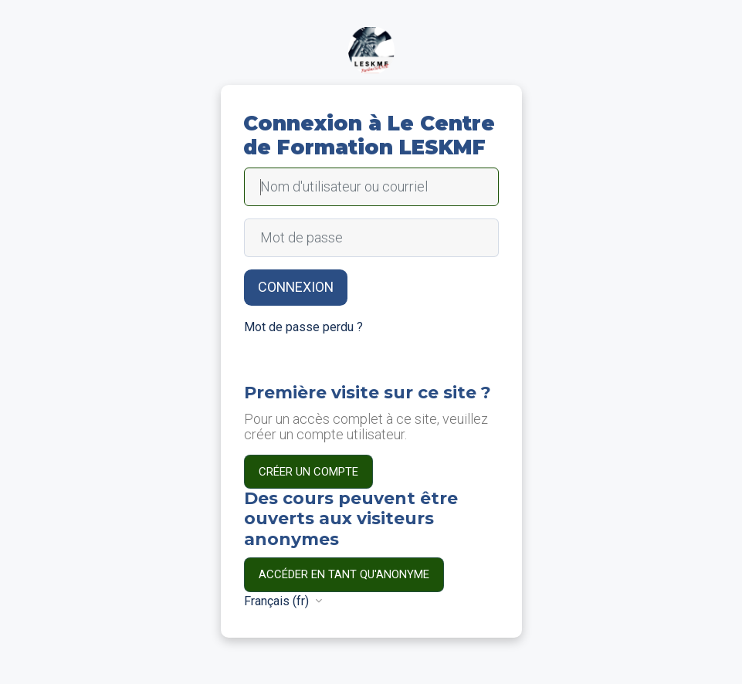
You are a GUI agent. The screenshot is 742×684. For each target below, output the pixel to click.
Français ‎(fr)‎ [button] (278, 601)
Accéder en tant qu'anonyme (344, 574)
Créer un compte (308, 472)
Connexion (296, 287)
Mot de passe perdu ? (303, 327)
